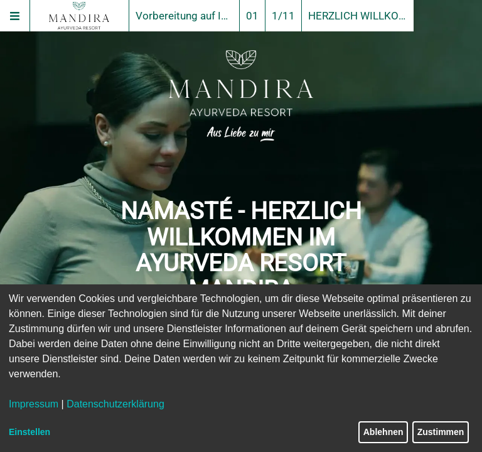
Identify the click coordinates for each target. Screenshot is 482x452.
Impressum (33, 404)
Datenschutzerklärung (115, 404)
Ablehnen (383, 432)
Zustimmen (440, 432)
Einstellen (29, 432)
